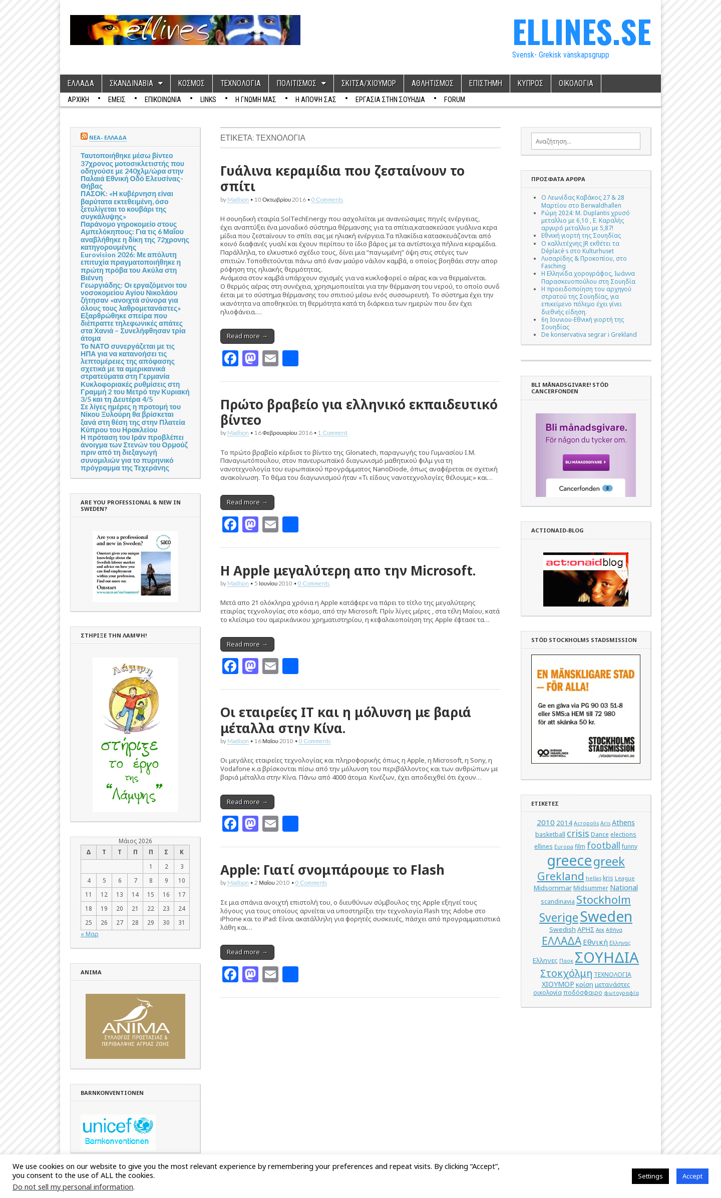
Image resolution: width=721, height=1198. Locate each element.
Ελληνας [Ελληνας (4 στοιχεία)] (619, 942)
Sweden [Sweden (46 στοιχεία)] (606, 916)
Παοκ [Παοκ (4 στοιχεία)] (566, 960)
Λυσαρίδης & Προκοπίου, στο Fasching (584, 262)
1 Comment (332, 432)
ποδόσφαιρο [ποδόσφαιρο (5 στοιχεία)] (582, 992)
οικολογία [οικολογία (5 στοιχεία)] (547, 992)
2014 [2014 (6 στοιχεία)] (564, 822)
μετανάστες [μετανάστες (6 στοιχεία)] (612, 984)
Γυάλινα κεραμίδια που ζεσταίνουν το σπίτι (342, 178)
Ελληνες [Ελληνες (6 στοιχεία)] (545, 960)
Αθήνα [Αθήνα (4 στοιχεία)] (614, 929)
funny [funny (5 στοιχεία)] (629, 846)
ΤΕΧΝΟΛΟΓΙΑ (240, 83)
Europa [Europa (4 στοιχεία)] (563, 846)
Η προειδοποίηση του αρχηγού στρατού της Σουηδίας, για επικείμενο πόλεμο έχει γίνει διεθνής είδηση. (586, 300)
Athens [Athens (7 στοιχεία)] (623, 822)
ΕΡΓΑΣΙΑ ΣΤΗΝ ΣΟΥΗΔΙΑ (390, 100)
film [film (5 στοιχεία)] (580, 846)
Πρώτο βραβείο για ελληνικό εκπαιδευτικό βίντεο (359, 412)
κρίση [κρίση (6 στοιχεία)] (584, 984)
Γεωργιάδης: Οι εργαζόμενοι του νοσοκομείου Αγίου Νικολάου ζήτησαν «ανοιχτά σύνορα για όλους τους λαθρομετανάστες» (134, 296)
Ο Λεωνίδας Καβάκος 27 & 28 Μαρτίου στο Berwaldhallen (582, 201)
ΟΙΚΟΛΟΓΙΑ (576, 83)
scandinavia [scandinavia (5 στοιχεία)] (558, 901)
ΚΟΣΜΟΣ (191, 83)
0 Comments (327, 199)
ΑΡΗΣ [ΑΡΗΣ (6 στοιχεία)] (585, 929)
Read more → (247, 335)
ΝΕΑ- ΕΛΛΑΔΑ (108, 137)
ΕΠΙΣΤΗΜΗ (485, 83)
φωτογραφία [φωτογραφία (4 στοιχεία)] (621, 992)
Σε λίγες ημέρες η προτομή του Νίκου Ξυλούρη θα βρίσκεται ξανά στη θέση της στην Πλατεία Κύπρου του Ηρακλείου (133, 418)
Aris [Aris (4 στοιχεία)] (605, 823)
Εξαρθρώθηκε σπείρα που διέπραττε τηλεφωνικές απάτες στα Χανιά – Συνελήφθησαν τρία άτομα (133, 327)
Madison (238, 199)
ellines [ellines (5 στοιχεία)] (543, 846)
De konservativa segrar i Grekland (589, 334)
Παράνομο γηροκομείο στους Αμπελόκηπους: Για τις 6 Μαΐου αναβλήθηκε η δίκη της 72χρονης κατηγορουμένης (135, 235)
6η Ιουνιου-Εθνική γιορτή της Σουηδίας (582, 323)
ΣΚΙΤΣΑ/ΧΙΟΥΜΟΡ (368, 83)
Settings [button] (650, 1175)
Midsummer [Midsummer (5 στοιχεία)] (590, 888)
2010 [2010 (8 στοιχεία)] (546, 822)
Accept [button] (692, 1175)
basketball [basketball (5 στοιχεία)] (550, 834)
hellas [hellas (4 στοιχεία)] (593, 878)
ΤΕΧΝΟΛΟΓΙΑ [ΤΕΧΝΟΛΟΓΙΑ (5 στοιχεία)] (612, 974)
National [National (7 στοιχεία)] (624, 887)
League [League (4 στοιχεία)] (625, 878)
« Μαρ (90, 934)
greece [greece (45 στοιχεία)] (569, 860)
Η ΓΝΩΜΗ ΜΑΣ (255, 100)
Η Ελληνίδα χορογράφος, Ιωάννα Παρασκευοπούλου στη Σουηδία (588, 277)
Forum (454, 100)
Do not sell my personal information (73, 1186)
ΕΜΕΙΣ (117, 100)
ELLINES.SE (581, 31)
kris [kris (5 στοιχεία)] (608, 878)
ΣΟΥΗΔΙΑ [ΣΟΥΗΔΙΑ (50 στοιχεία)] (607, 957)
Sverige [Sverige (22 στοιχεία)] (558, 917)
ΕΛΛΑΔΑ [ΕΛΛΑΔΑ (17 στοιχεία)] (561, 941)
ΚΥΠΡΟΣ (530, 83)
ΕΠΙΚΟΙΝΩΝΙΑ (163, 100)
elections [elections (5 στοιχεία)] (623, 834)
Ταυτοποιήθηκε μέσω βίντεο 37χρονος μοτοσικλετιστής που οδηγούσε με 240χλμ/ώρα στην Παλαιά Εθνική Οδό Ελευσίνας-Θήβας (132, 170)
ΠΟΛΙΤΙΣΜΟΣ (296, 83)
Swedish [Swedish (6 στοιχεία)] (562, 929)
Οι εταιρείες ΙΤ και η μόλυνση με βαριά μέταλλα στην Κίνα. (345, 720)
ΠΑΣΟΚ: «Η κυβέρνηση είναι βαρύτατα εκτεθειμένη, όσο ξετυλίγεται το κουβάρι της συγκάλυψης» (127, 205)
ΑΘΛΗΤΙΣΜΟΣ (433, 83)
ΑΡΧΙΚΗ (78, 100)
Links (208, 100)
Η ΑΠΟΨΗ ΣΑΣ (315, 100)
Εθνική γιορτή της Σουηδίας (581, 235)
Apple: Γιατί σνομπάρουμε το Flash (332, 870)
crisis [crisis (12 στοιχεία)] (578, 833)
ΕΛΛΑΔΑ (81, 83)
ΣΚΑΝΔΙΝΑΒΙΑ (131, 83)
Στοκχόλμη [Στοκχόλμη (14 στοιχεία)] (566, 973)
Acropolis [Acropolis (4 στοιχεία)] (586, 823)
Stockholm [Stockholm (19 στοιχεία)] (603, 899)
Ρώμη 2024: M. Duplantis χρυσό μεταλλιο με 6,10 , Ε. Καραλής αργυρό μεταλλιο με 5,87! (585, 220)
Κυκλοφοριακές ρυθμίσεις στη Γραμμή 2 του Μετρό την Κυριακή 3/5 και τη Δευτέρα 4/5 (135, 391)
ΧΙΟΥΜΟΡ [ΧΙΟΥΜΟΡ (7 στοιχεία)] (558, 984)
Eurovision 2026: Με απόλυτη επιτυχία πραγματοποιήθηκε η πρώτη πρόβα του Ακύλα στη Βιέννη (131, 266)
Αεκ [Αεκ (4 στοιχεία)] (600, 929)
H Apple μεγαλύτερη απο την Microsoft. (348, 570)
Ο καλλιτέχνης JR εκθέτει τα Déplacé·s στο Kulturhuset (580, 247)
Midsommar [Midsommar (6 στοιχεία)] (553, 887)
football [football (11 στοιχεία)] (603, 845)
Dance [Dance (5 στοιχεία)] (600, 834)
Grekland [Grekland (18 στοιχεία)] (560, 876)
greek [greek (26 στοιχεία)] (609, 861)
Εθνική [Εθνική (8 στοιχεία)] (595, 942)
